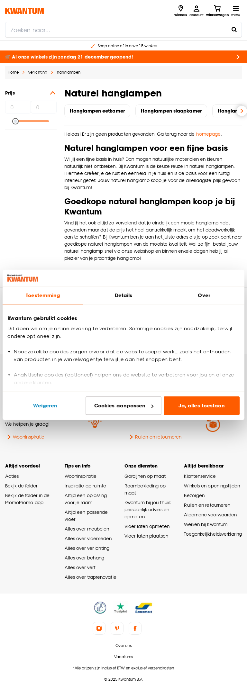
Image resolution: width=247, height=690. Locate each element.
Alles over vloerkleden (88, 538)
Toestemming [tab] (43, 295)
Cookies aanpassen (123, 406)
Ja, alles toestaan (201, 406)
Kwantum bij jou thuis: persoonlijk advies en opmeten (147, 509)
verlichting (37, 72)
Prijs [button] (31, 93)
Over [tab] (204, 295)
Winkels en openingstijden (212, 485)
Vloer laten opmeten (146, 526)
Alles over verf (80, 567)
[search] (123, 29)
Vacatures (123, 656)
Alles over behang (84, 557)
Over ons (123, 645)
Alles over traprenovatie (90, 577)
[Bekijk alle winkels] (181, 11)
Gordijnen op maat (145, 476)
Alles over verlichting (87, 548)
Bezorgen (194, 495)
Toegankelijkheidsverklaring (213, 534)
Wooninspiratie (24, 437)
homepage (208, 134)
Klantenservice (199, 476)
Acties (12, 476)
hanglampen (68, 72)
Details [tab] (124, 295)
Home (13, 72)
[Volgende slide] (242, 111)
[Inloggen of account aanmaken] (196, 11)
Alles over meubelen (87, 528)
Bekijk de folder (21, 485)
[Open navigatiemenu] (235, 11)
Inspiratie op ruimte (85, 485)
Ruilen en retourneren (154, 437)
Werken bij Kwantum (205, 524)
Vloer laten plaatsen (146, 536)
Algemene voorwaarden (210, 514)
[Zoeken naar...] (234, 29)
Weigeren (45, 406)
